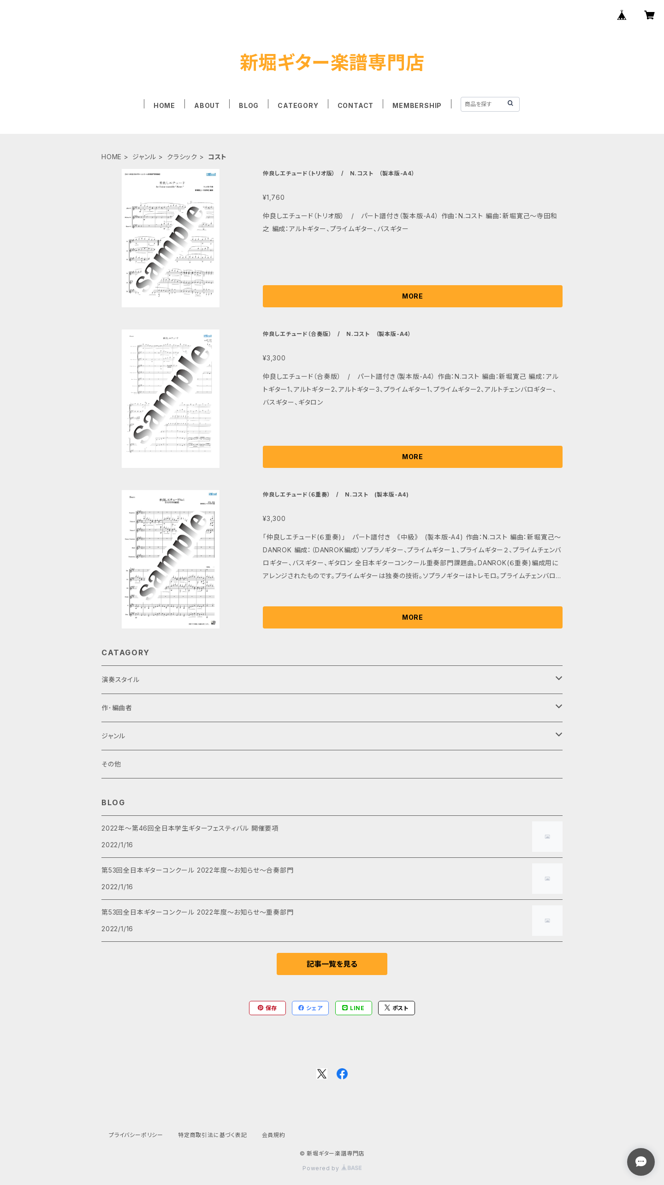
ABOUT (207, 105)
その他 (111, 764)
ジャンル (144, 157)
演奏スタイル (120, 679)
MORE (412, 296)
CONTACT (356, 105)
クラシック (182, 157)
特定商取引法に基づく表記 (212, 1134)
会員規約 (273, 1134)
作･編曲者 (116, 708)
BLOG (249, 105)
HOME (164, 105)
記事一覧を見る (332, 964)
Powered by (332, 1168)
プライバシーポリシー (136, 1134)
